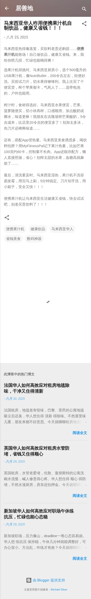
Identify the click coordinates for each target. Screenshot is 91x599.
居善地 (24, 8)
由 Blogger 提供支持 (45, 580)
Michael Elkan (59, 589)
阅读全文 (80, 433)
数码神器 (34, 239)
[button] (84, 24)
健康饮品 (38, 229)
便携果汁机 (15, 229)
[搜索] (84, 9)
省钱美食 (13, 239)
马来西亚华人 (62, 229)
